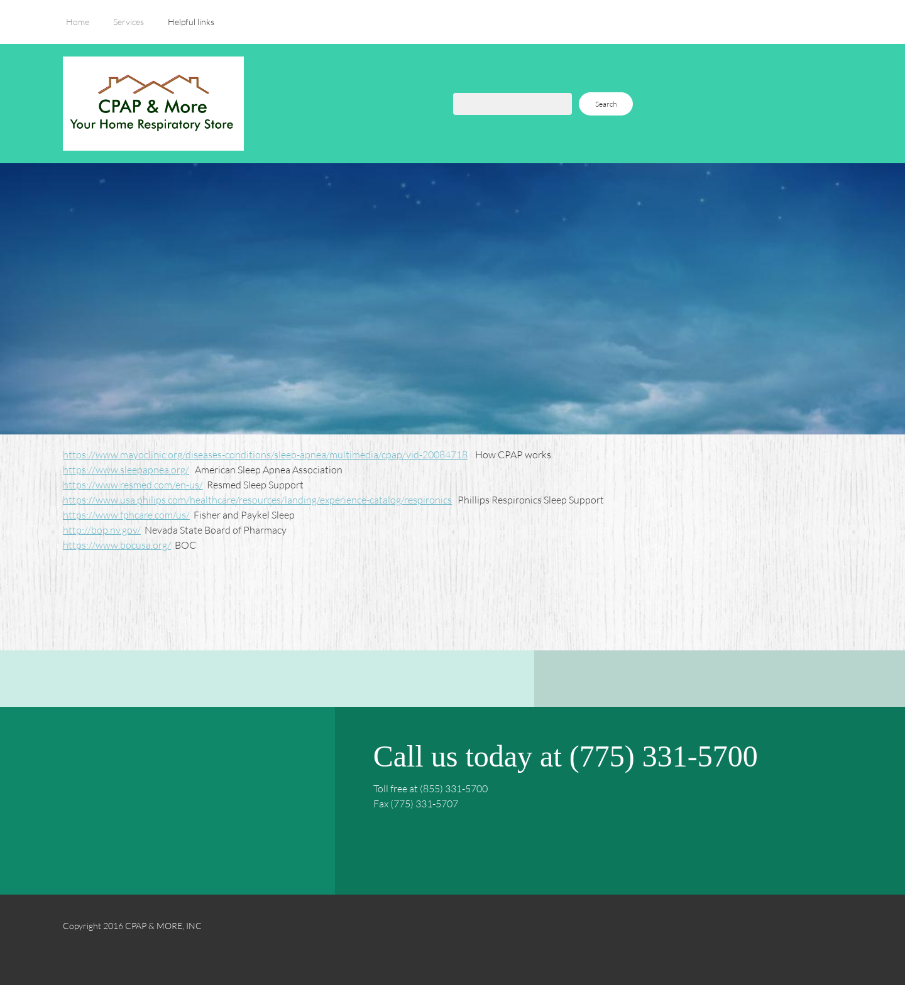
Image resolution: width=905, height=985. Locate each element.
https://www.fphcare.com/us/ (126, 514)
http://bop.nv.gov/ (102, 530)
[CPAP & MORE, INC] (153, 104)
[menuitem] (77, 28)
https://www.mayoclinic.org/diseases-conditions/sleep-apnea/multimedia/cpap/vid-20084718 (265, 454)
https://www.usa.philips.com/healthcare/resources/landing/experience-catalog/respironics (257, 499)
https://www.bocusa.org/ (117, 545)
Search (606, 104)
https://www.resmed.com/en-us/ (133, 484)
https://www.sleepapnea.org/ (126, 469)
